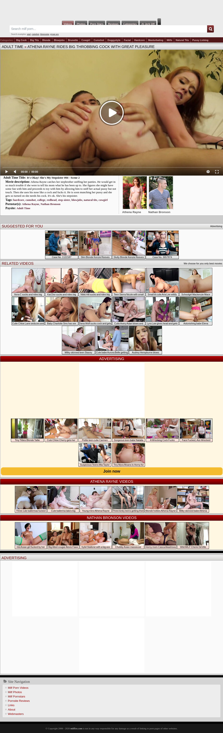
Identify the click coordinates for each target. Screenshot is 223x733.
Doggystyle (114, 40)
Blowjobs (59, 40)
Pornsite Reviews (19, 700)
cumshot (35, 34)
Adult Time (12, 47)
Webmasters (16, 714)
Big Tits (34, 40)
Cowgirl (85, 40)
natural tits (90, 200)
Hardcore (139, 40)
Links (11, 705)
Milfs (169, 40)
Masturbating (155, 40)
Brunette (73, 40)
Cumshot (99, 40)
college (41, 200)
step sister (64, 200)
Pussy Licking (200, 40)
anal (29, 34)
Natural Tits (182, 40)
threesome (44, 34)
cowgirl (103, 200)
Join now (111, 471)
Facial (127, 40)
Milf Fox (111, 9)
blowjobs (76, 200)
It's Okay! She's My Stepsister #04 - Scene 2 (53, 177)
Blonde (46, 40)
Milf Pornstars (16, 696)
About (11, 709)
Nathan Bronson (50, 204)
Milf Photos (15, 692)
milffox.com (76, 728)
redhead (52, 200)
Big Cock (21, 40)
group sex (54, 34)
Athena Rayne (30, 204)
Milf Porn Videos (18, 687)
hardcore (18, 200)
